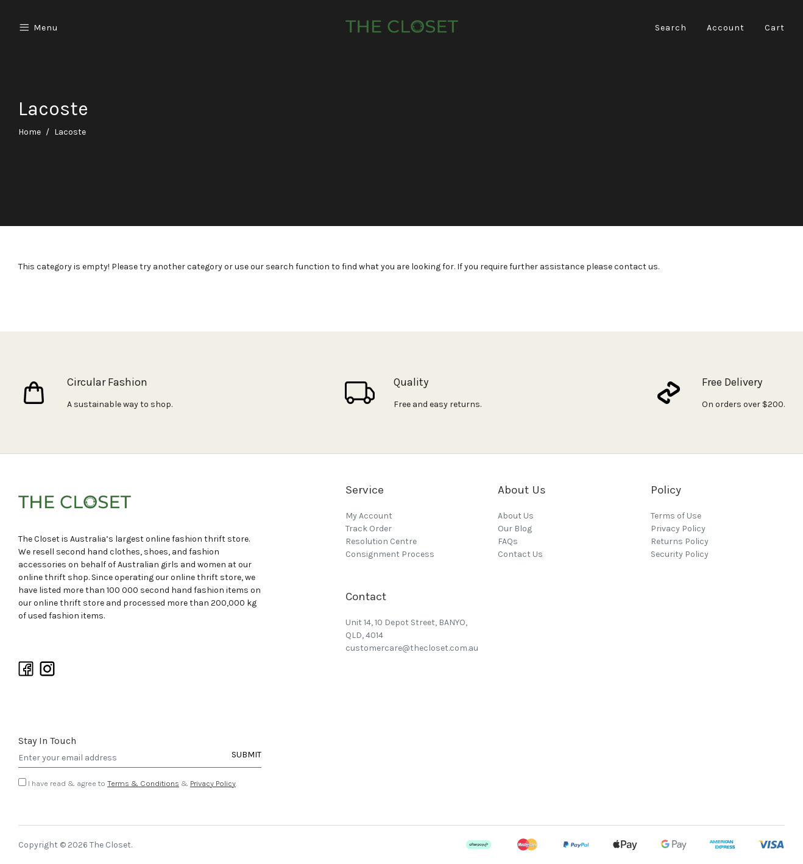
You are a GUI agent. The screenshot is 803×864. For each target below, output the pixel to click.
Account (726, 28)
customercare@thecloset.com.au (411, 648)
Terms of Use (676, 516)
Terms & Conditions (143, 783)
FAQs (508, 541)
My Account (368, 516)
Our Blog (515, 528)
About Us (516, 516)
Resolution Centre (381, 541)
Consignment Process (389, 554)
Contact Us (520, 554)
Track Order (368, 528)
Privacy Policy (213, 783)
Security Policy (680, 554)
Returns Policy (680, 541)
